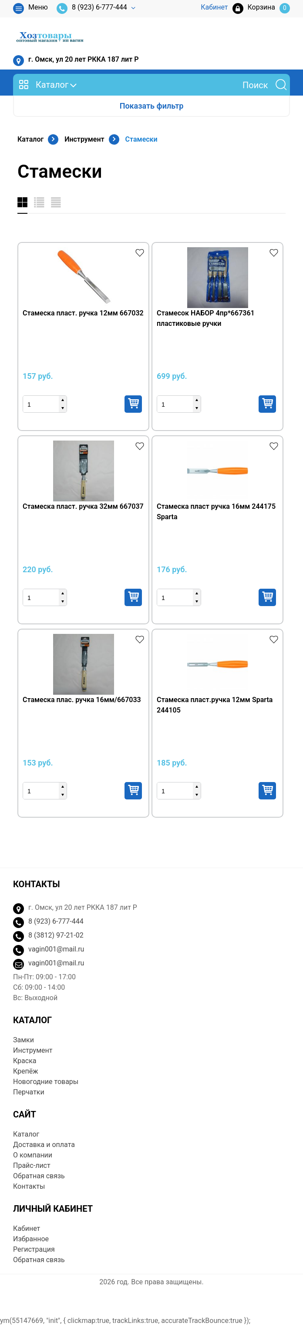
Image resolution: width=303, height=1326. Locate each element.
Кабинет (26, 1228)
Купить (133, 404)
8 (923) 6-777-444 (92, 8)
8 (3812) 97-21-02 (56, 935)
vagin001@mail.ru (56, 949)
